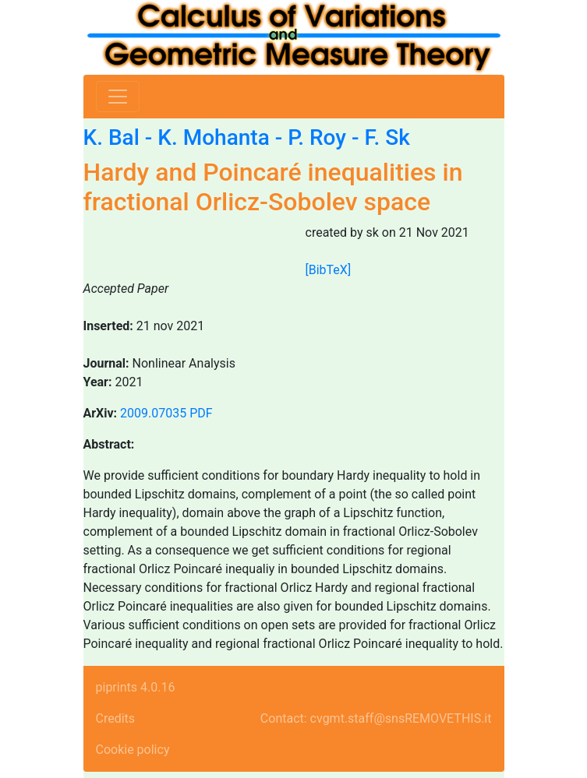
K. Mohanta (213, 137)
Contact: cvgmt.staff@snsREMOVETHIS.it (376, 718)
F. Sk (386, 137)
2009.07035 (153, 413)
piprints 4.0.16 (135, 687)
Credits (116, 718)
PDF (200, 413)
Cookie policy (133, 749)
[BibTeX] (329, 269)
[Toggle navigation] (118, 96)
